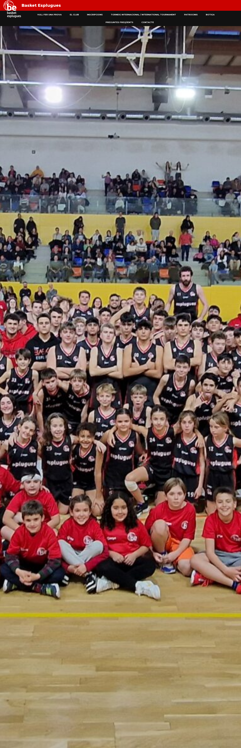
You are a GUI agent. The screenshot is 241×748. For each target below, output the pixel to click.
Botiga (210, 14)
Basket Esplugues (41, 5)
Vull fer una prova (49, 14)
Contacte (147, 22)
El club (74, 14)
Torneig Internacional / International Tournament (143, 14)
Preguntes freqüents (119, 22)
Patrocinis (191, 14)
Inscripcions (95, 14)
